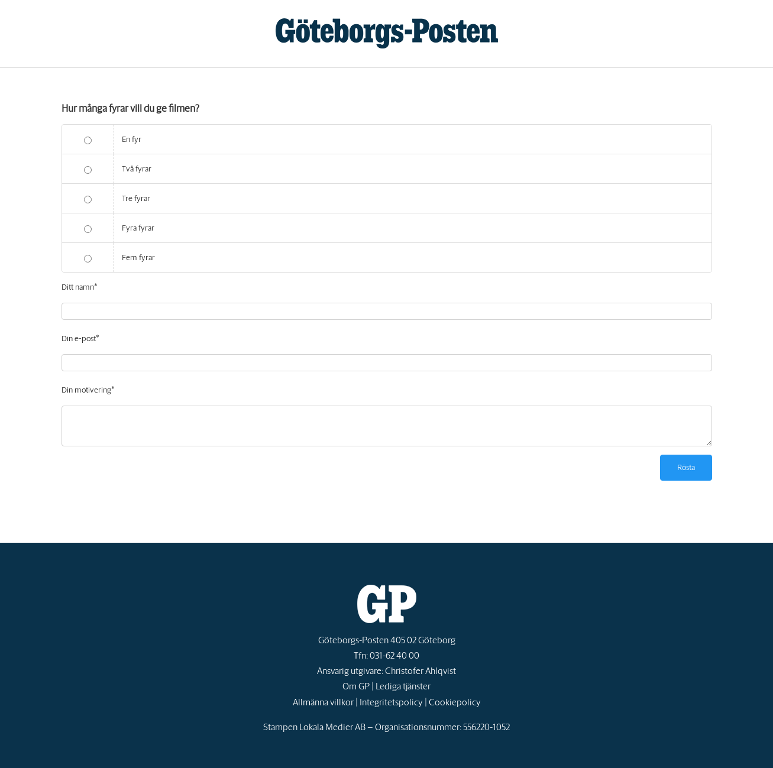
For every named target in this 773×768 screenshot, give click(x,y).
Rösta (686, 467)
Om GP (356, 686)
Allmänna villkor (323, 702)
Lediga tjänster (403, 686)
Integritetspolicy (391, 702)
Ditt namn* (80, 287)
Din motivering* (88, 390)
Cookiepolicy (455, 702)
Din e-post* (80, 338)
